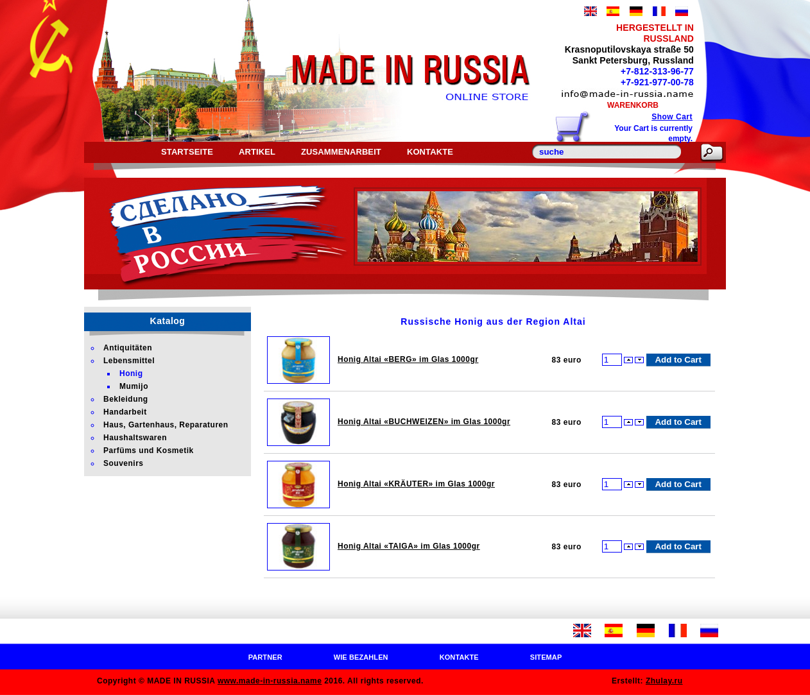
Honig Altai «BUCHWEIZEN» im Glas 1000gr (424, 421)
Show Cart (672, 116)
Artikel (257, 152)
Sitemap (546, 657)
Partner (265, 657)
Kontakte (430, 152)
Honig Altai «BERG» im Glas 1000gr (408, 359)
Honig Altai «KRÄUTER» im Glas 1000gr (416, 483)
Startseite (187, 152)
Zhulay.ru (664, 680)
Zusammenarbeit (341, 152)
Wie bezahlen (361, 657)
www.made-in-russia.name (270, 680)
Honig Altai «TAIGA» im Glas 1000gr (409, 546)
